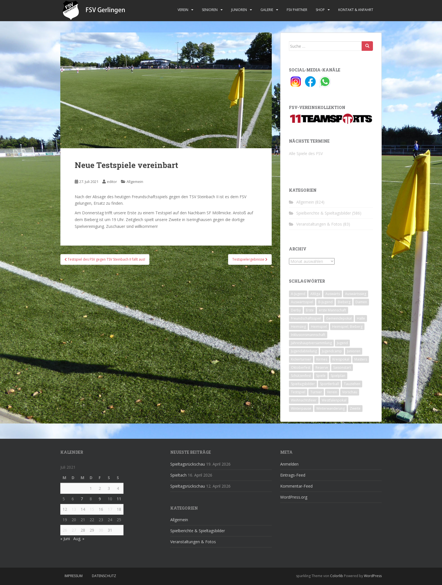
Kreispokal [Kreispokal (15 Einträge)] (340, 359)
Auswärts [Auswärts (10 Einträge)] (332, 293)
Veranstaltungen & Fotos (319, 224)
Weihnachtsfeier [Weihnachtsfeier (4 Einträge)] (304, 400)
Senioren (210, 9)
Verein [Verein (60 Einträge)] (332, 392)
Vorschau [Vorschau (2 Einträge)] (349, 392)
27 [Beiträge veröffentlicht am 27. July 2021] (74, 530)
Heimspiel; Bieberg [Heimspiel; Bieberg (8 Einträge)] (347, 326)
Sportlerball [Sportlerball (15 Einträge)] (329, 383)
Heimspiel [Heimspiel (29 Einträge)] (319, 326)
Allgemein (135, 181)
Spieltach (178, 475)
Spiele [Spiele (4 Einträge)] (321, 375)
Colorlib (336, 575)
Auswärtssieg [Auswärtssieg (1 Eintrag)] (355, 293)
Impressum (74, 575)
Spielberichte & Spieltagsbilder (323, 213)
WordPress (373, 575)
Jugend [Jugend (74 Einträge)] (342, 342)
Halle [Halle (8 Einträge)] (361, 318)
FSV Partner (297, 9)
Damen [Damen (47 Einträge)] (361, 302)
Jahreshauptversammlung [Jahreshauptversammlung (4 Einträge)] (311, 342)
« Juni (65, 538)
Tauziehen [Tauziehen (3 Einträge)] (352, 383)
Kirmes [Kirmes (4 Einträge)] (321, 359)
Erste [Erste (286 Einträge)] (310, 310)
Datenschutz (104, 575)
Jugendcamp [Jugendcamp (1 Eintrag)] (332, 351)
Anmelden (289, 464)
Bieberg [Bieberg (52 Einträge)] (344, 302)
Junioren (239, 9)
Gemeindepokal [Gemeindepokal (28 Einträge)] (339, 318)
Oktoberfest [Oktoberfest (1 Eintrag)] (300, 367)
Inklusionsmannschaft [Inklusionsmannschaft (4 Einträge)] (308, 334)
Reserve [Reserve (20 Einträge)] (321, 367)
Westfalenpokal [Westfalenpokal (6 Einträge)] (334, 400)
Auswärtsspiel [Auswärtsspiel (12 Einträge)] (302, 302)
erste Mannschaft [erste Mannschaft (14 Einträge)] (332, 310)
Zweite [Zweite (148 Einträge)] (355, 408)
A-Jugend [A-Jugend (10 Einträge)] (298, 293)
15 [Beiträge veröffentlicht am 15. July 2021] (92, 509)
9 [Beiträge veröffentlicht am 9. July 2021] (100, 498)
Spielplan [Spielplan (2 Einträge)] (338, 375)
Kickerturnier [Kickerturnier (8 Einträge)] (301, 359)
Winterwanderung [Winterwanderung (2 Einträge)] (330, 408)
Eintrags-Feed (292, 475)
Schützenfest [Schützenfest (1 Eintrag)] (301, 375)
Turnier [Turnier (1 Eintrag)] (316, 392)
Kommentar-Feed (296, 486)
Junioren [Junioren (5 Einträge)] (353, 351)
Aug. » (78, 538)
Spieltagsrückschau (187, 464)
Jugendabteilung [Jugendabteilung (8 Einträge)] (304, 351)
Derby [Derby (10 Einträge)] (296, 310)
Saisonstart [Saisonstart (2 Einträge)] (342, 367)
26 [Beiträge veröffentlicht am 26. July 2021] (65, 530)
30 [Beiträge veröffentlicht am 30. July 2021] (101, 530)
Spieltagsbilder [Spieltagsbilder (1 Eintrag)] (303, 383)
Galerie (266, 9)
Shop (320, 9)
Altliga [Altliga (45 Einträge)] (315, 293)
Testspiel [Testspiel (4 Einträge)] (298, 392)
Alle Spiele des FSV (306, 153)
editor (112, 181)
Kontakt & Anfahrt (355, 9)
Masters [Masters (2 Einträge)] (360, 359)
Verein (183, 9)
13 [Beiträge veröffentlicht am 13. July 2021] (74, 509)
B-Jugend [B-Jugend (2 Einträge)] (325, 302)
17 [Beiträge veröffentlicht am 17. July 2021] (110, 509)
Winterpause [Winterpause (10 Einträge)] (301, 408)
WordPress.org (293, 497)
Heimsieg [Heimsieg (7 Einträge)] (298, 326)
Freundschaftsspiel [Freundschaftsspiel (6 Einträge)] (306, 318)
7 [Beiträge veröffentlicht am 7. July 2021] (82, 498)
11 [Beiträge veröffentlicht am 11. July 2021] (119, 498)
